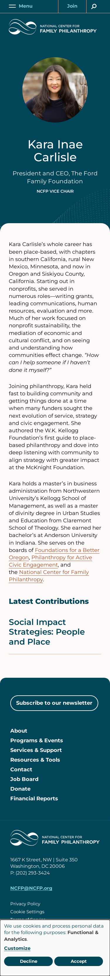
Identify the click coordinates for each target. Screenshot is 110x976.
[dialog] (55, 948)
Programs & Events (36, 740)
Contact (21, 769)
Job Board (24, 779)
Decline (28, 961)
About (18, 731)
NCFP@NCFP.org (31, 888)
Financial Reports (34, 798)
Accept (79, 961)
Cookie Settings (27, 911)
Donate (20, 789)
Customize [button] (17, 948)
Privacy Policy (25, 903)
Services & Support (36, 750)
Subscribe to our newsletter (54, 703)
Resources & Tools (35, 760)
